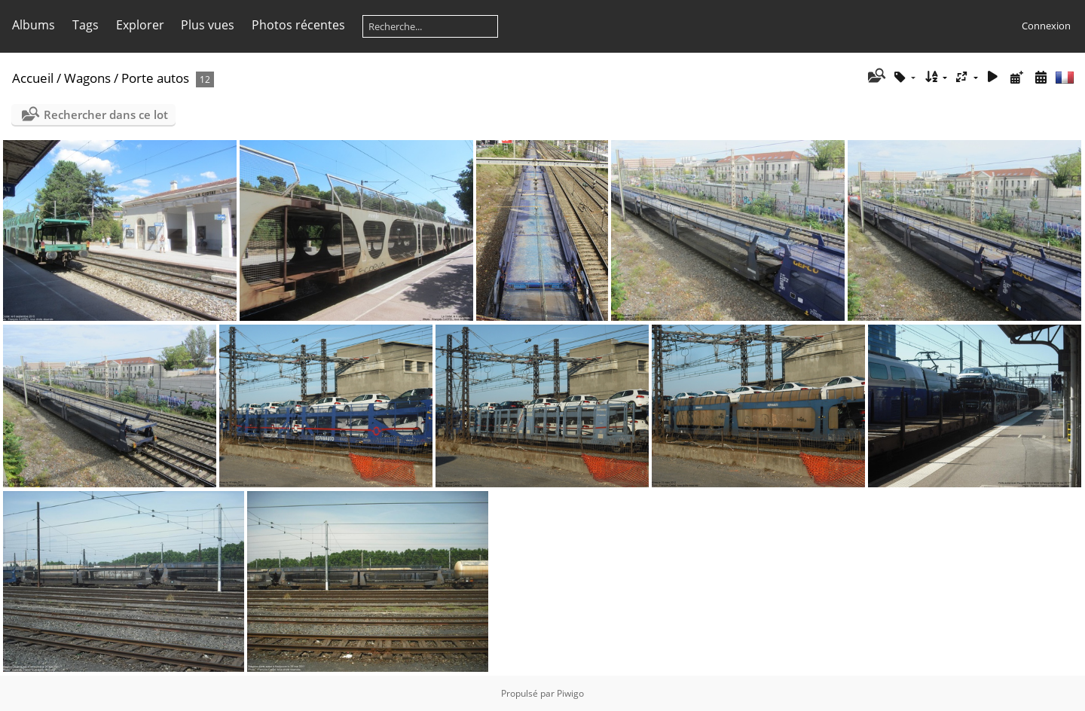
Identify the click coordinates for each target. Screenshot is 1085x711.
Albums (33, 25)
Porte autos (155, 78)
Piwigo (570, 693)
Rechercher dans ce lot (106, 114)
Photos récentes (298, 25)
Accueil (32, 78)
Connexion (1046, 25)
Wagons (87, 78)
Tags (85, 25)
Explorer (140, 25)
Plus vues (207, 25)
